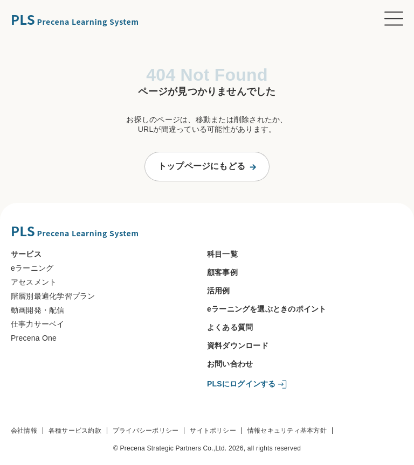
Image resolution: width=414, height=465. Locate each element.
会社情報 (24, 430)
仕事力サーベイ (38, 324)
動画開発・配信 (38, 310)
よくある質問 (230, 327)
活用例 (218, 290)
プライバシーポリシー (145, 430)
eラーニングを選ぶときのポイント (267, 309)
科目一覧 (222, 254)
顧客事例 (222, 272)
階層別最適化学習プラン (53, 296)
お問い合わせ (230, 364)
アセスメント (34, 282)
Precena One (34, 338)
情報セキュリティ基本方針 (287, 430)
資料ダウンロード (237, 345)
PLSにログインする (241, 383)
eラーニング (32, 268)
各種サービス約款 (75, 430)
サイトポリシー (213, 430)
